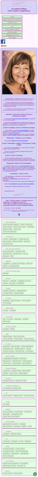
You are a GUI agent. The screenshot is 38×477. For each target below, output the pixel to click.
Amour (30, 426)
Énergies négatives (23, 373)
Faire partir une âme (8, 243)
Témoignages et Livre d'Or (12, 35)
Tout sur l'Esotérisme (8, 411)
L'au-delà (5, 239)
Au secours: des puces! (8, 351)
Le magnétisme (6, 263)
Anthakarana (6, 256)
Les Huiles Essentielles (8, 448)
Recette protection (19, 351)
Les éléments (14, 441)
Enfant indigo (17, 319)
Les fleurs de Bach (20, 448)
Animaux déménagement (27, 346)
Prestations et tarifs (12, 22)
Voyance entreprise (7, 226)
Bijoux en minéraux (15, 300)
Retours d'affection (26, 363)
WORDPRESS (20, 283)
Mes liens (5, 283)
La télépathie (6, 433)
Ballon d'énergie (17, 363)
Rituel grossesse (7, 361)
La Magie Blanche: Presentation (10, 358)
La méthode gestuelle (14, 266)
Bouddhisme (28, 441)
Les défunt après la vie (23, 239)
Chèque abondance (27, 361)
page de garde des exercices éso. (10, 424)
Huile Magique (12, 37)
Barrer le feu (29, 263)
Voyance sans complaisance (9, 231)
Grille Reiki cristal (7, 253)
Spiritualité (5, 273)
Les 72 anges (6, 404)
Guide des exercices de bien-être (10, 463)
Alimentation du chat (8, 348)
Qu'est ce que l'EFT (7, 395)
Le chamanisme (27, 411)
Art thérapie (6, 329)
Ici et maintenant (24, 463)
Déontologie (13, 280)
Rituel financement (16, 361)
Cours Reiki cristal (20, 251)
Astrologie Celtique (18, 293)
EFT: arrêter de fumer (29, 395)
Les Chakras (10, 319)
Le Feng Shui (6, 441)
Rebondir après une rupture (9, 465)
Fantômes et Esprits (16, 370)
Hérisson (29, 348)
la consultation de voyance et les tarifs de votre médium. (21, 183)
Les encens (5, 310)
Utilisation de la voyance (19, 226)
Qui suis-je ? (6, 280)
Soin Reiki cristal (17, 253)
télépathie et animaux (16, 433)
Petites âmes (27, 241)
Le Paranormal (6, 370)
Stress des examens (7, 473)
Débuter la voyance (7, 229)
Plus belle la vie (21, 465)
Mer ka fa (25, 253)
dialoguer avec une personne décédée (19, 140)
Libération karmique (29, 338)
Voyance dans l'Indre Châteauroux (11, 224)
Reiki (4, 168)
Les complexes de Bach (8, 451)
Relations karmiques (12, 32)
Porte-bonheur (6, 414)
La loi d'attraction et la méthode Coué (12, 388)
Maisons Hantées (26, 370)
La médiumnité (30, 226)
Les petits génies (18, 411)
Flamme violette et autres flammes (11, 416)
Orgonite (5, 266)
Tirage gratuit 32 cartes (8, 380)
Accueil (12, 16)
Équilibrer (24, 426)
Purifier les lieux (13, 373)
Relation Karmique (7, 336)
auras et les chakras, (25, 166)
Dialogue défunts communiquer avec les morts (12, 26)
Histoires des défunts (18, 241)
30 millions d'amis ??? (20, 348)
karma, (14, 131)
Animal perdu (6, 346)
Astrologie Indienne (21, 290)
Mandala (12, 329)
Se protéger (22, 424)
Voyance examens (18, 473)
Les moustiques (29, 351)
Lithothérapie (6, 300)
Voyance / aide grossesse (26, 224)
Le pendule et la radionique (18, 263)
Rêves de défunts (7, 241)
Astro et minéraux (26, 300)
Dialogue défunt (13, 239)
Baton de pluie (6, 321)
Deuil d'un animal (15, 346)
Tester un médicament (8, 456)
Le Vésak (21, 441)
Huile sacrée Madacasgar (22, 451)
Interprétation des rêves (16, 414)
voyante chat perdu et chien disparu (20, 118)
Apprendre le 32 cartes (21, 380)
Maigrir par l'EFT (18, 395)
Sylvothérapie (6, 453)
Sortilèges (5, 373)
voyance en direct (14, 178)
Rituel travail (23, 358)
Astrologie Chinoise (8, 293)
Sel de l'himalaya (7, 303)
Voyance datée (17, 229)
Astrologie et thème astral (9, 290)
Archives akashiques (8, 338)
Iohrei (12, 256)
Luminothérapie (15, 453)
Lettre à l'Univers (7, 363)
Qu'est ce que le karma (19, 336)
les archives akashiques (23, 130)
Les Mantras (25, 319)
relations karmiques (13, 134)
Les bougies (13, 310)
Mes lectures (12, 283)
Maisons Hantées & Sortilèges (12, 29)
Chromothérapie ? (24, 453)
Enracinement (17, 426)
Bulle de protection (7, 426)
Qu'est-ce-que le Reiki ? (8, 251)
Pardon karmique (18, 338)
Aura (4, 319)
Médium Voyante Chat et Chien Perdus (12, 19)
